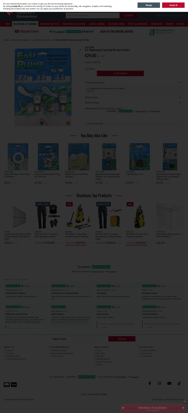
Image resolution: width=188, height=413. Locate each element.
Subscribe (122, 338)
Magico (160, 399)
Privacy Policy (146, 353)
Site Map (99, 365)
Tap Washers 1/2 (134, 174)
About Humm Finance (103, 362)
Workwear (156, 24)
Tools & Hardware (138, 24)
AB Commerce (178, 399)
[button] (80, 50)
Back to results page (95, 123)
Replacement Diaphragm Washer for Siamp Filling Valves (108, 176)
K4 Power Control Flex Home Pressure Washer (77, 235)
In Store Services (56, 356)
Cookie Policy (146, 356)
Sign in (177, 8)
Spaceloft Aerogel (102, 359)
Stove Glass (100, 353)
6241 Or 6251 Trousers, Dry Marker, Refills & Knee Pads (108, 236)
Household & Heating (74, 24)
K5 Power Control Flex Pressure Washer (137, 235)
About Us (8, 350)
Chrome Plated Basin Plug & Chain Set (47, 175)
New (8, 24)
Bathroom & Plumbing (25, 24)
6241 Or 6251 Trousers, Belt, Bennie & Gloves (46, 235)
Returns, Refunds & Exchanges (61, 353)
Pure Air (98, 350)
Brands (169, 24)
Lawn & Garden (97, 24)
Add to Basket (120, 73)
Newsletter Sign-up (12, 356)
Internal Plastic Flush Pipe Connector (17, 175)
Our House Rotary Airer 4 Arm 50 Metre (168, 235)
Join (182, 8)
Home (166, 2)
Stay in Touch (59, 339)
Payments (99, 356)
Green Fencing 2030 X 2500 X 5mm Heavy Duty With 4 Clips (17, 236)
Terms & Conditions (148, 350)
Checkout (180, 15)
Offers (180, 24)
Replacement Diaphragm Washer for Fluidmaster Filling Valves (168, 176)
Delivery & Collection (58, 350)
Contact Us (9, 353)
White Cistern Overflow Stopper (76, 175)
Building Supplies (49, 24)
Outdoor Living (116, 24)
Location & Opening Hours (15, 359)
